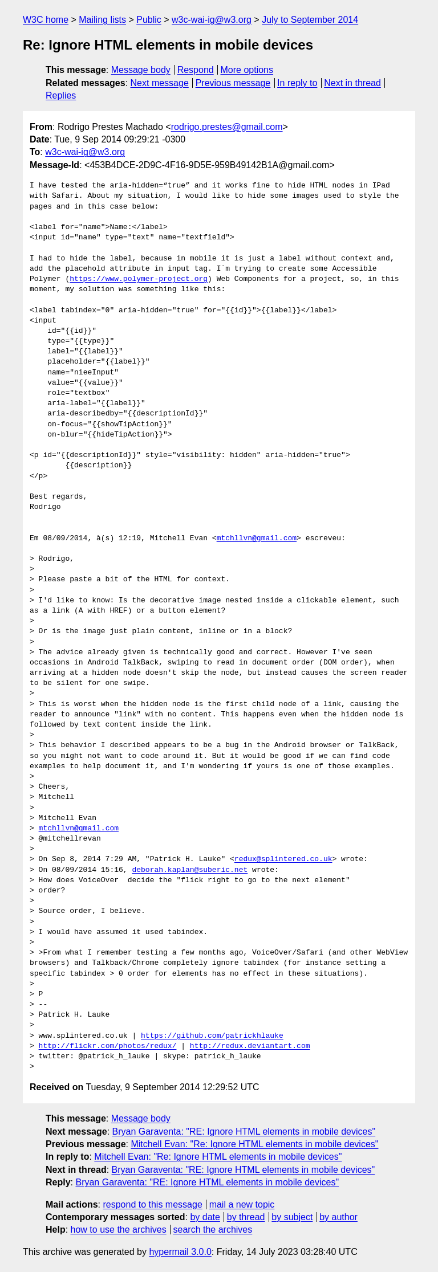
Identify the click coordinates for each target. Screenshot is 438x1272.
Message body (141, 70)
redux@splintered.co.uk (283, 859)
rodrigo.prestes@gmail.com (227, 127)
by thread (246, 1217)
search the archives (213, 1229)
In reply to (297, 83)
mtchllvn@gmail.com (257, 538)
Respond (195, 70)
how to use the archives (119, 1229)
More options (247, 70)
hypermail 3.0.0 (180, 1252)
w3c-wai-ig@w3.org (212, 20)
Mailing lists (102, 20)
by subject (292, 1217)
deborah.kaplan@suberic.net (190, 870)
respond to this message (152, 1204)
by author (338, 1217)
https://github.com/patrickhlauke (212, 1036)
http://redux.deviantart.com (250, 1046)
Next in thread (352, 83)
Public (148, 20)
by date (205, 1217)
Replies (61, 95)
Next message (160, 83)
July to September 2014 (310, 20)
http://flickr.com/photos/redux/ (108, 1046)
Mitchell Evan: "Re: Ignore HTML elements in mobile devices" (254, 1144)
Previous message (233, 83)
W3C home (45, 20)
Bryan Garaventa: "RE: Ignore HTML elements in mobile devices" (244, 1131)
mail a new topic (242, 1204)
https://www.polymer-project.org (139, 279)
